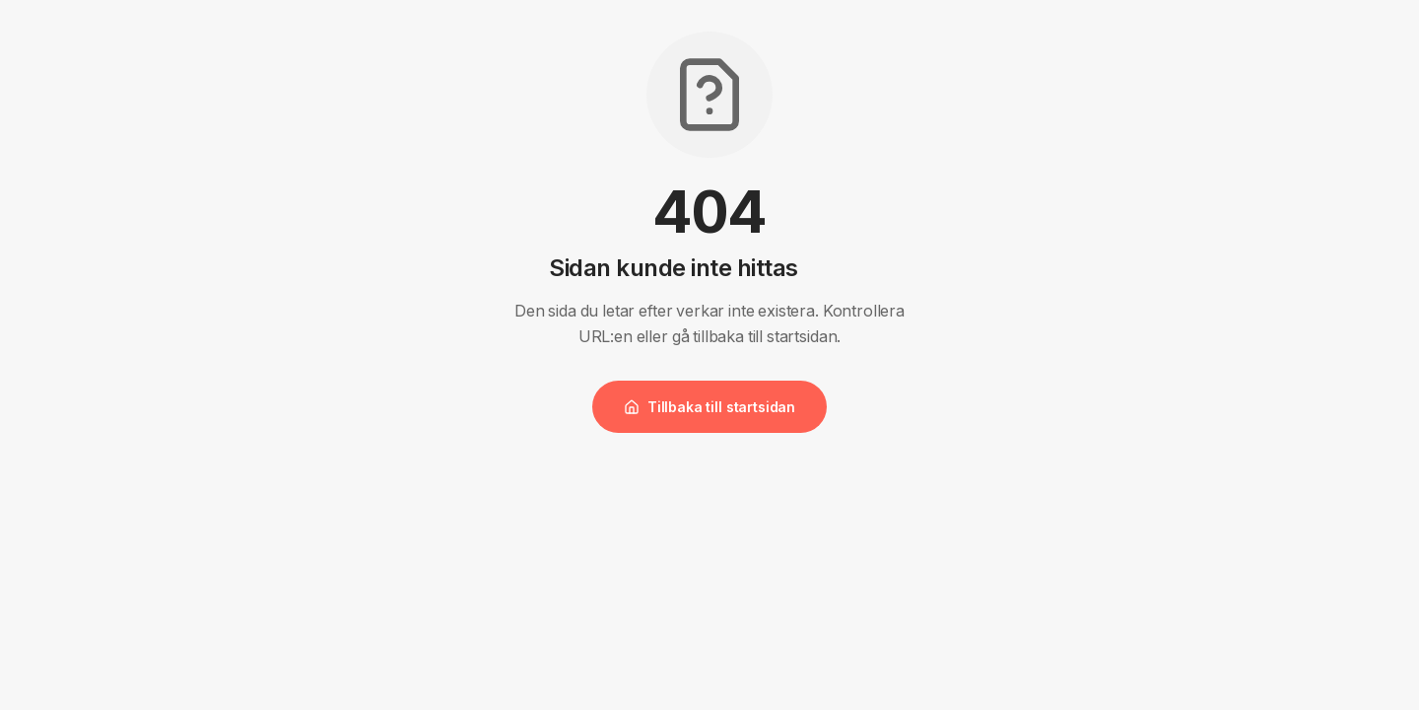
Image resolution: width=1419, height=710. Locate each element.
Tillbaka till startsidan (709, 406)
